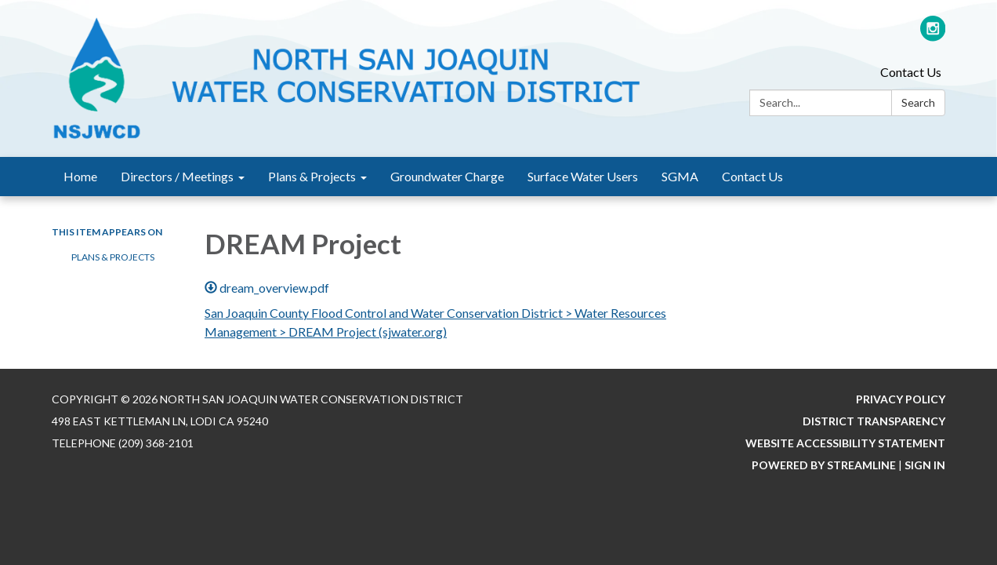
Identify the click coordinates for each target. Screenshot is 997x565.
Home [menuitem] (80, 176)
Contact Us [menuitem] (752, 176)
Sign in (925, 465)
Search (918, 102)
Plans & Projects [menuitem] (312, 176)
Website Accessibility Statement (845, 443)
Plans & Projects (112, 257)
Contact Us (910, 71)
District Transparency (874, 421)
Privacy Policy (900, 399)
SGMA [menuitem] (680, 176)
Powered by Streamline (824, 465)
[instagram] (933, 35)
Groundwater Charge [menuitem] (447, 176)
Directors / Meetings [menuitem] (177, 176)
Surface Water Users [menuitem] (583, 176)
